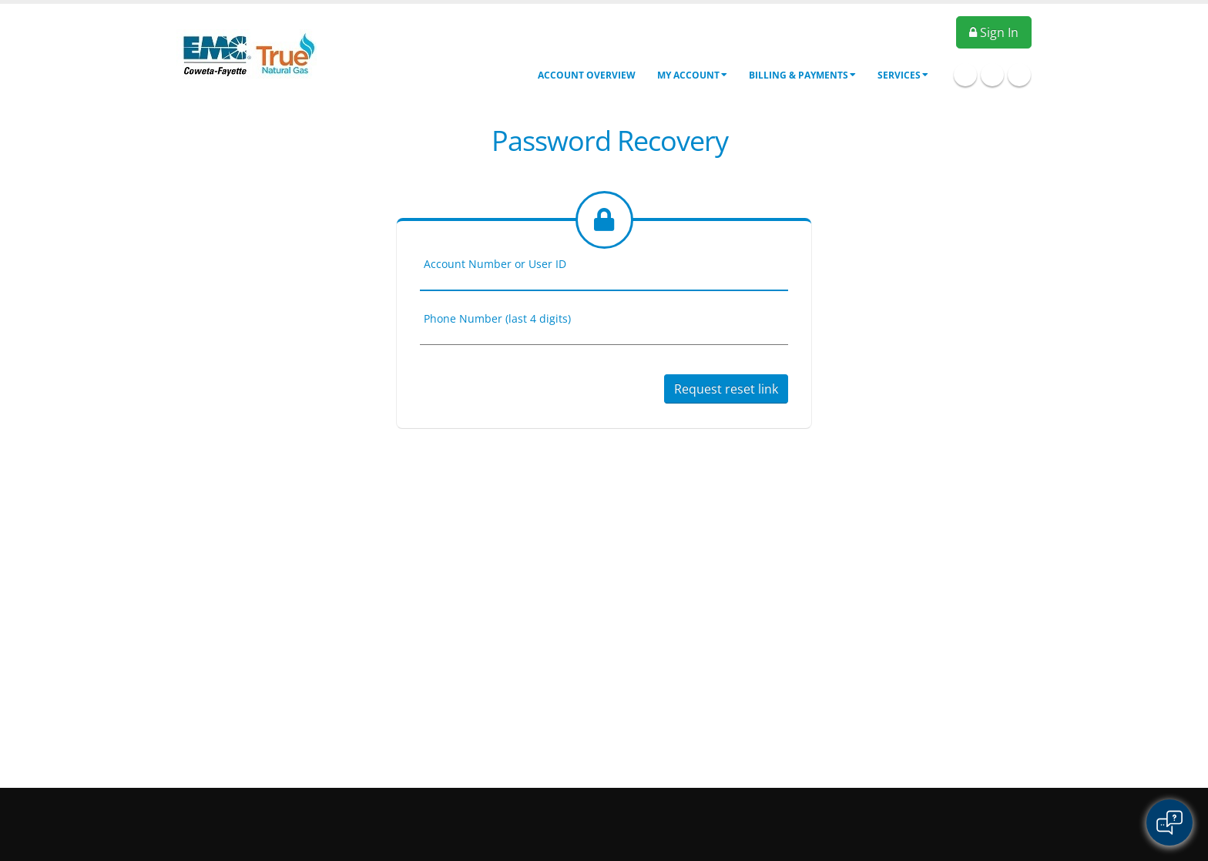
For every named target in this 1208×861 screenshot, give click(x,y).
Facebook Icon (965, 74)
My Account (692, 75)
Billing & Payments (802, 75)
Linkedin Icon (992, 74)
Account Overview (587, 75)
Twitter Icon (1019, 74)
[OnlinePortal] (246, 53)
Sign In (993, 32)
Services (902, 75)
